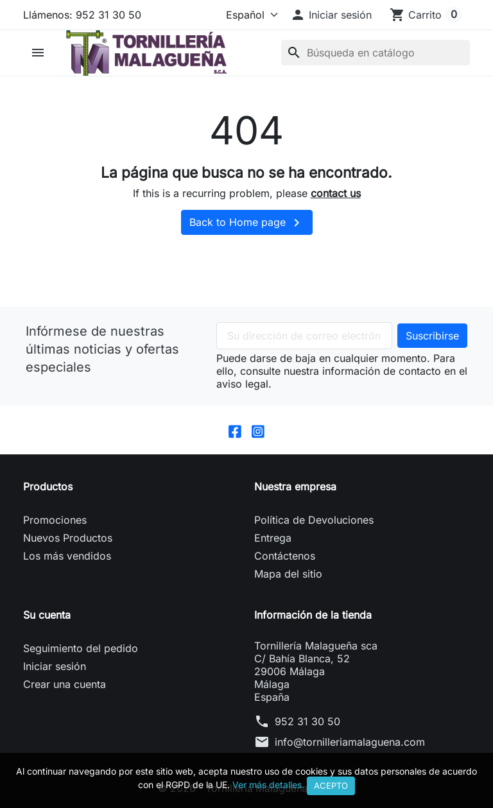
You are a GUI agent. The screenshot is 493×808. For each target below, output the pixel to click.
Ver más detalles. (268, 784)
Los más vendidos (67, 556)
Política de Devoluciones (314, 520)
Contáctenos (284, 556)
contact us (336, 193)
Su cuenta (47, 615)
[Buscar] (375, 52)
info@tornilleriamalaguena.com (350, 742)
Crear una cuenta (64, 684)
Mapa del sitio (288, 574)
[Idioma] (249, 14)
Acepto (331, 785)
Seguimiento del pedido (80, 648)
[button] (330, 14)
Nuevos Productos (67, 538)
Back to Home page (246, 222)
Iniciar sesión (54, 666)
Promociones (55, 520)
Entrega (272, 538)
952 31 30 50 (307, 722)
